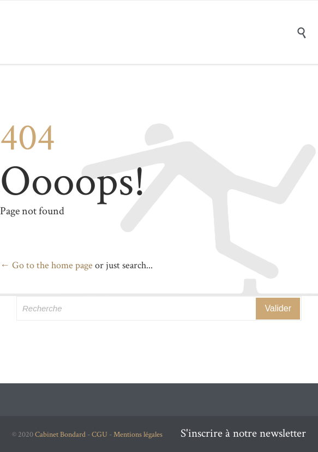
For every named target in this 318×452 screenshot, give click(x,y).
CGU (99, 434)
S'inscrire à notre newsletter (243, 433)
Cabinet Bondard (60, 434)
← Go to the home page (46, 265)
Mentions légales (138, 434)
